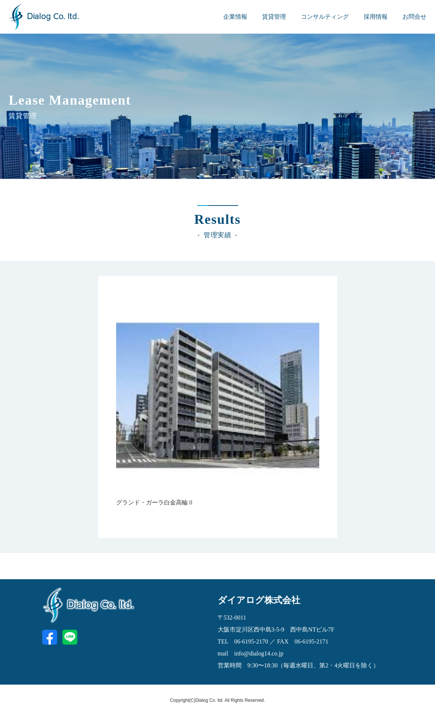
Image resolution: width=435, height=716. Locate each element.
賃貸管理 (274, 16)
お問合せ (414, 16)
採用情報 (376, 16)
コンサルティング (325, 16)
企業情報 (235, 16)
